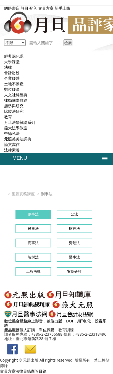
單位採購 (46, 329)
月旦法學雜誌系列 (19, 122)
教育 (8, 116)
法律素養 (12, 150)
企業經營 (12, 78)
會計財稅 (12, 72)
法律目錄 (23, 371)
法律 (8, 67)
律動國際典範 (15, 100)
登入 (33, 8)
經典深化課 (13, 56)
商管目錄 (38, 371)
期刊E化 (84, 321)
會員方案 (46, 8)
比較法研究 (13, 111)
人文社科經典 (15, 94)
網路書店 (12, 8)
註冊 (24, 8)
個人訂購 (27, 329)
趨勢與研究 (13, 105)
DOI (69, 321)
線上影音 (35, 321)
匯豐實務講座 (23, 193)
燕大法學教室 (15, 127)
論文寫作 (12, 144)
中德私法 (12, 133)
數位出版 (54, 321)
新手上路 (62, 8)
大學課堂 (12, 61)
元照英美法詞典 (17, 138)
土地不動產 (13, 83)
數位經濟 (12, 89)
